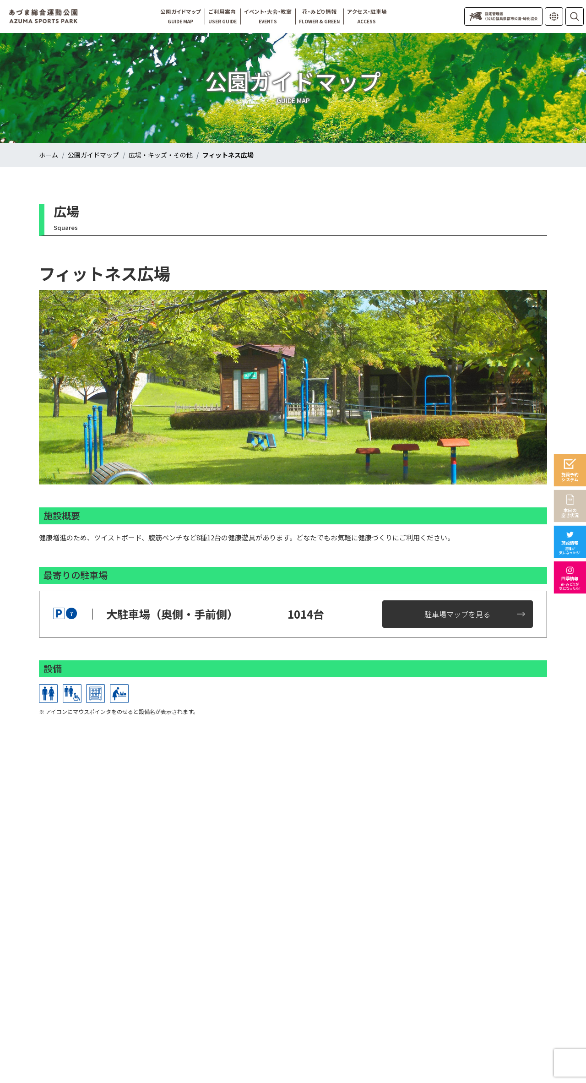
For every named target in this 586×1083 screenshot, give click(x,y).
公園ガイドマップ (93, 154)
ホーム (48, 154)
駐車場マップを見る (457, 614)
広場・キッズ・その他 (161, 154)
